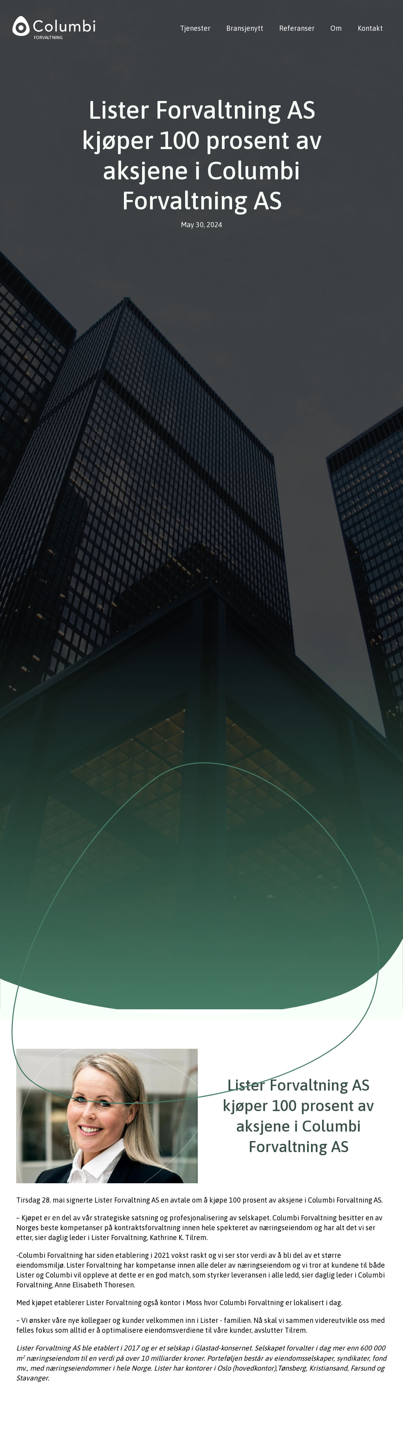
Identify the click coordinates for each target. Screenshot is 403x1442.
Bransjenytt (244, 28)
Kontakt (370, 28)
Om (336, 28)
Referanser (297, 28)
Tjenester (195, 28)
